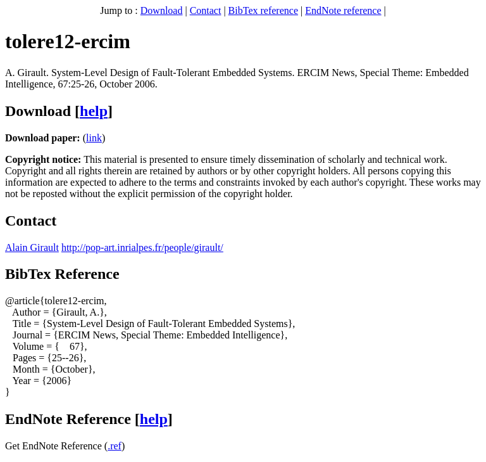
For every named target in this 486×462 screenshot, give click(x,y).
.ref (115, 445)
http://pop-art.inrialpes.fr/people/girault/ (142, 247)
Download (161, 10)
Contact (205, 10)
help (94, 111)
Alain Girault (32, 247)
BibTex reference (263, 10)
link (94, 137)
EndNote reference (343, 10)
